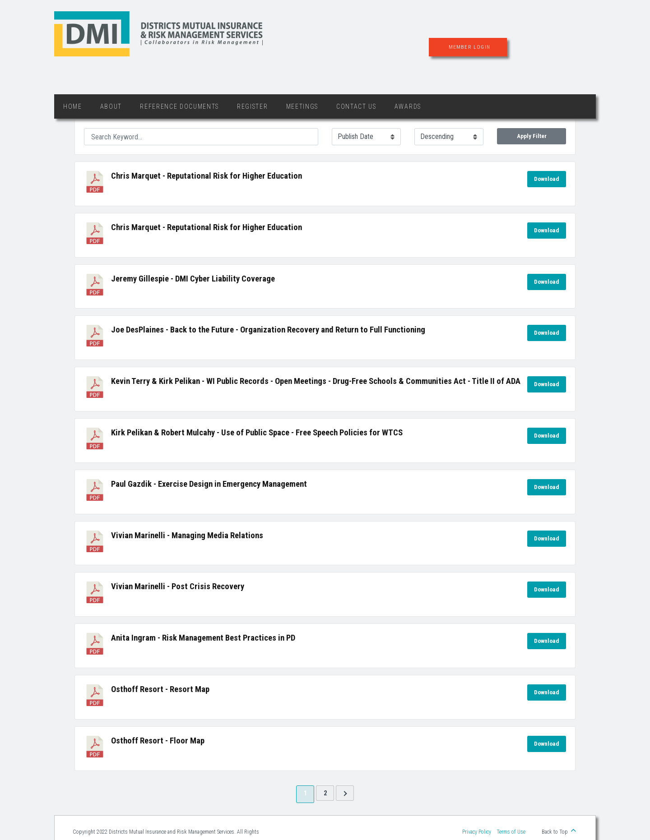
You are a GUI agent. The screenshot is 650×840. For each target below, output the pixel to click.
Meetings (302, 106)
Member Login (469, 47)
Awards (408, 106)
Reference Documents (179, 106)
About (111, 106)
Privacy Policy (476, 832)
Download (546, 178)
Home (72, 106)
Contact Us (356, 106)
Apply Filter (532, 136)
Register (252, 106)
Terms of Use (511, 832)
